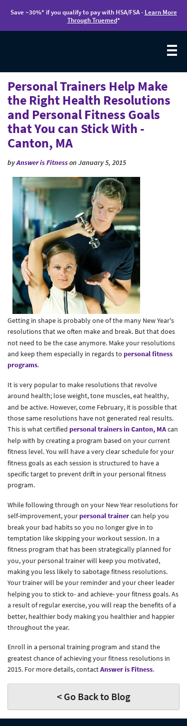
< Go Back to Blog (93, 696)
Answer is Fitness (42, 162)
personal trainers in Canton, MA (117, 429)
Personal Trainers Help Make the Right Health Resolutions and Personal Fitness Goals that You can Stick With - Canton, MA (89, 114)
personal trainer (104, 515)
